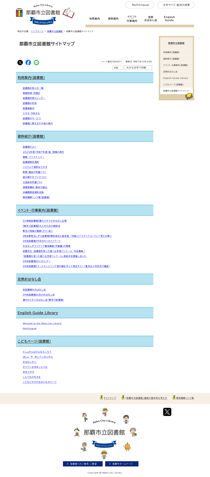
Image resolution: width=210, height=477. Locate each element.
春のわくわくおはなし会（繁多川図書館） (43, 300)
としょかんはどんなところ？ (37, 352)
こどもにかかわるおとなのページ (40, 382)
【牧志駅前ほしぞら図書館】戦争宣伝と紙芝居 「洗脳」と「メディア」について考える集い (67, 236)
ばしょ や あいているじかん (38, 357)
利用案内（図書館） (31, 77)
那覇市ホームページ (123, 464)
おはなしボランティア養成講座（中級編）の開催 (47, 246)
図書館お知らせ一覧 (33, 88)
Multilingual (140, 5)
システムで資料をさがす (35, 167)
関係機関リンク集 (185, 398)
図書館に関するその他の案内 (38, 123)
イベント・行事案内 (132, 18)
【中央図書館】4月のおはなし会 (39, 295)
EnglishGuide (169, 19)
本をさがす (28, 372)
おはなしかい (30, 362)
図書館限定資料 (31, 162)
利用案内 (94, 18)
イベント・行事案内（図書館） (38, 210)
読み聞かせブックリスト (35, 177)
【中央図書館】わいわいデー (37, 261)
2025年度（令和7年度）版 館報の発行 (43, 152)
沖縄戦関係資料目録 (33, 192)
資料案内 (113, 18)
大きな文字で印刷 (136, 67)
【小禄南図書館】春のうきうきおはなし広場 (45, 221)
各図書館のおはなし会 (34, 290)
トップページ (37, 31)
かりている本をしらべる (35, 367)
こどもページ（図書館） (34, 341)
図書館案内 (28, 108)
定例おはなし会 (150, 19)
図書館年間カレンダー (34, 98)
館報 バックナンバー (34, 157)
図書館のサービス (32, 118)
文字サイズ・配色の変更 (176, 5)
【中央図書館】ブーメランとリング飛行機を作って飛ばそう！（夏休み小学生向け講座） (66, 266)
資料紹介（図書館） (31, 136)
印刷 (116, 68)
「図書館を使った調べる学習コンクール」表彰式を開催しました (54, 256)
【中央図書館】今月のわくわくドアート (42, 241)
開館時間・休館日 (31, 93)
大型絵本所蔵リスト (33, 182)
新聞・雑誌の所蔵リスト (34, 172)
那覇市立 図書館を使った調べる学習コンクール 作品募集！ (54, 251)
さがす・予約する (31, 113)
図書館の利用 (30, 103)
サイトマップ (110, 398)
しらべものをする (32, 377)
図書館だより (29, 147)
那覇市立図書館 (55, 31)
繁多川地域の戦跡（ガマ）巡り (38, 231)
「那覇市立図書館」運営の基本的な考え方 (146, 398)
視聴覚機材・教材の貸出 (35, 187)
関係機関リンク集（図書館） (36, 197)
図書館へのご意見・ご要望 (83, 464)
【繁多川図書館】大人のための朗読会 (41, 226)
